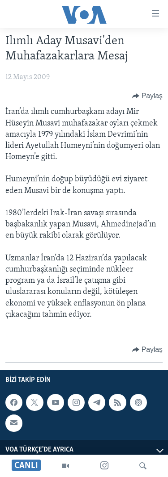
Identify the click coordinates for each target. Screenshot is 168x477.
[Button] (147, 96)
